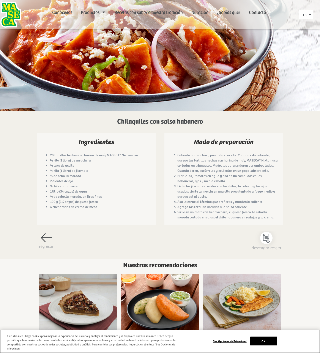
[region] (160, 341)
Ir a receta (78, 309)
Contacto (257, 6)
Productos (93, 6)
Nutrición (199, 6)
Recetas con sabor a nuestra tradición (149, 6)
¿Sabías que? (228, 6)
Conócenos (62, 6)
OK (263, 341)
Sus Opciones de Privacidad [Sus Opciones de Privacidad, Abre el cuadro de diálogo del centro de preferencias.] (229, 341)
